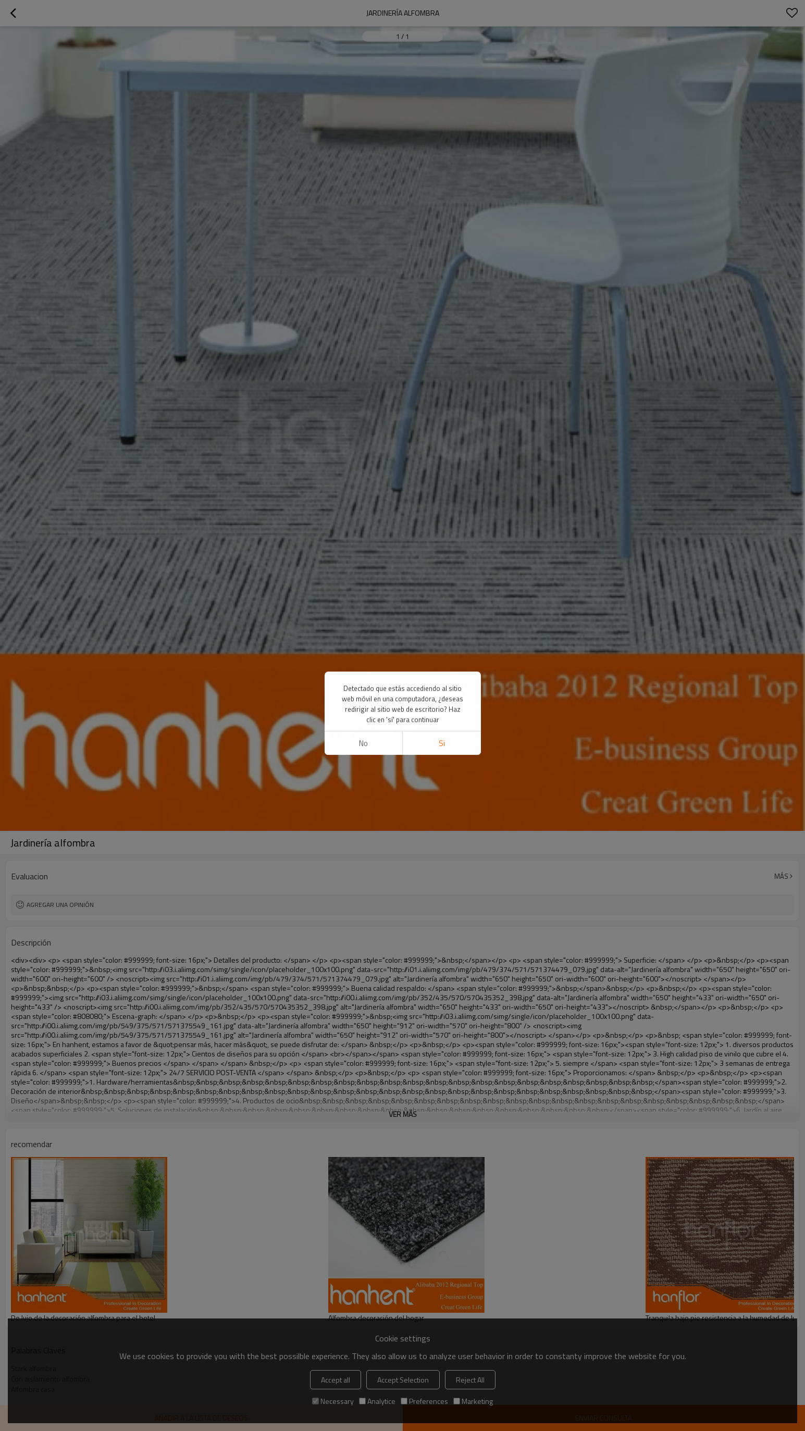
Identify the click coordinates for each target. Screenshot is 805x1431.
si (442, 339)
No (363, 339)
